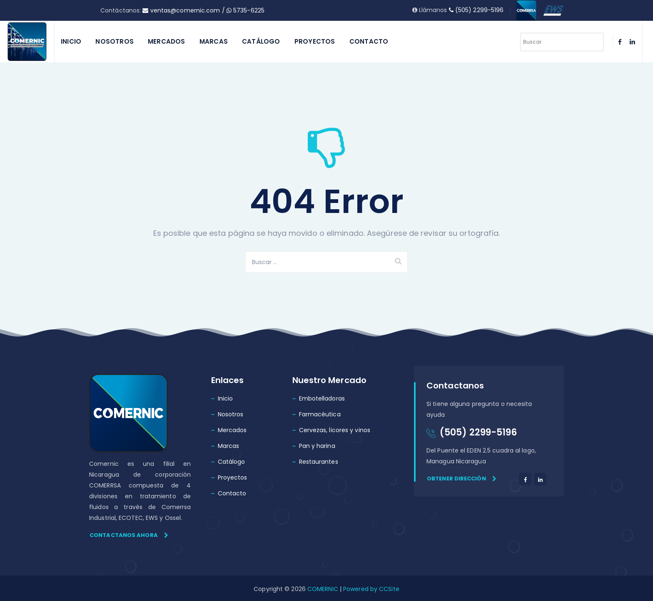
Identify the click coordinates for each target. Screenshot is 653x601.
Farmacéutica (320, 414)
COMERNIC (322, 589)
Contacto (369, 41)
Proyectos (314, 41)
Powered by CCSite (370, 589)
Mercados (166, 41)
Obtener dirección (461, 478)
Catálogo (261, 41)
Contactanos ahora (129, 535)
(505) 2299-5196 (476, 10)
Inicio (71, 41)
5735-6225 (245, 10)
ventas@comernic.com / (184, 10)
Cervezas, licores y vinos (335, 430)
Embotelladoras (322, 398)
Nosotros (114, 41)
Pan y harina (317, 446)
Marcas (213, 41)
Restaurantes (318, 462)
